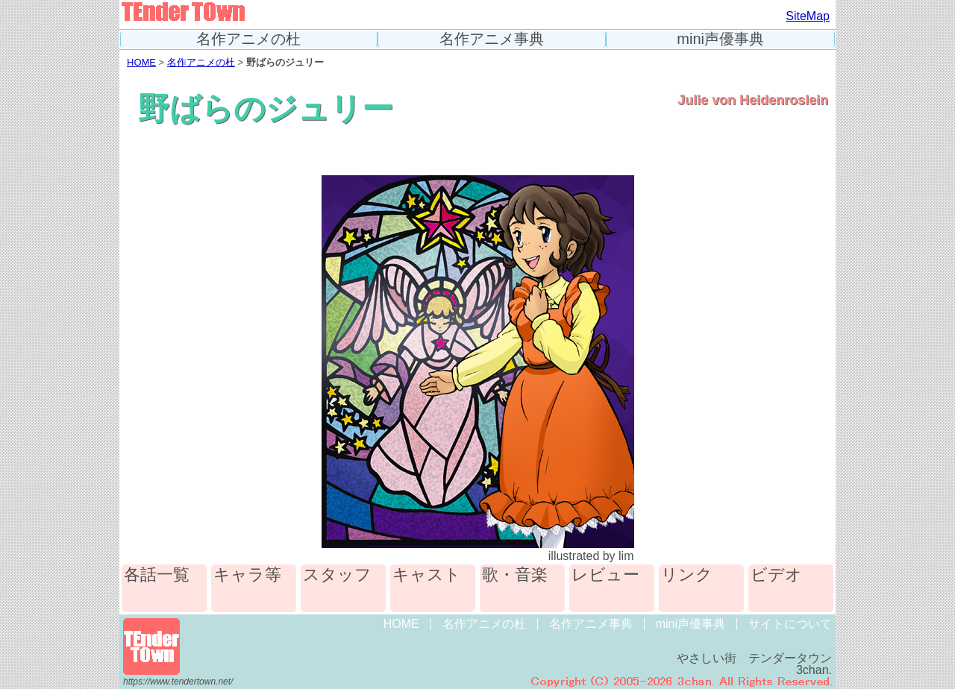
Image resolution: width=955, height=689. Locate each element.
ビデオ (776, 575)
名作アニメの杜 (248, 39)
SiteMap (808, 16)
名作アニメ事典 (491, 39)
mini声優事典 (720, 39)
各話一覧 (157, 575)
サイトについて (790, 623)
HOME (141, 62)
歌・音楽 (515, 575)
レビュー (605, 575)
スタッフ (337, 575)
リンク (687, 575)
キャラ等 (247, 575)
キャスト (426, 575)
